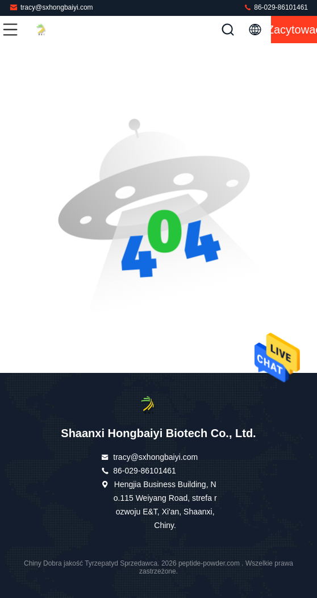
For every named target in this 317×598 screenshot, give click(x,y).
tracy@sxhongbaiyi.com (51, 7)
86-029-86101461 (275, 7)
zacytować (294, 29)
